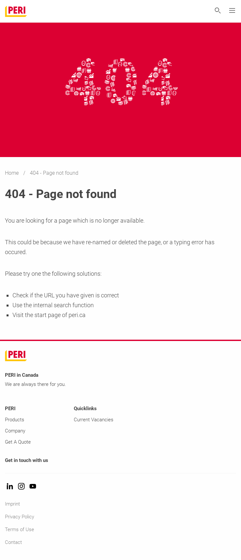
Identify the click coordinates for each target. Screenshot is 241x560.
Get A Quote (18, 442)
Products (14, 420)
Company (15, 431)
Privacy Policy (19, 517)
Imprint (12, 504)
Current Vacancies (93, 420)
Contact (13, 542)
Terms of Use (19, 529)
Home (12, 173)
